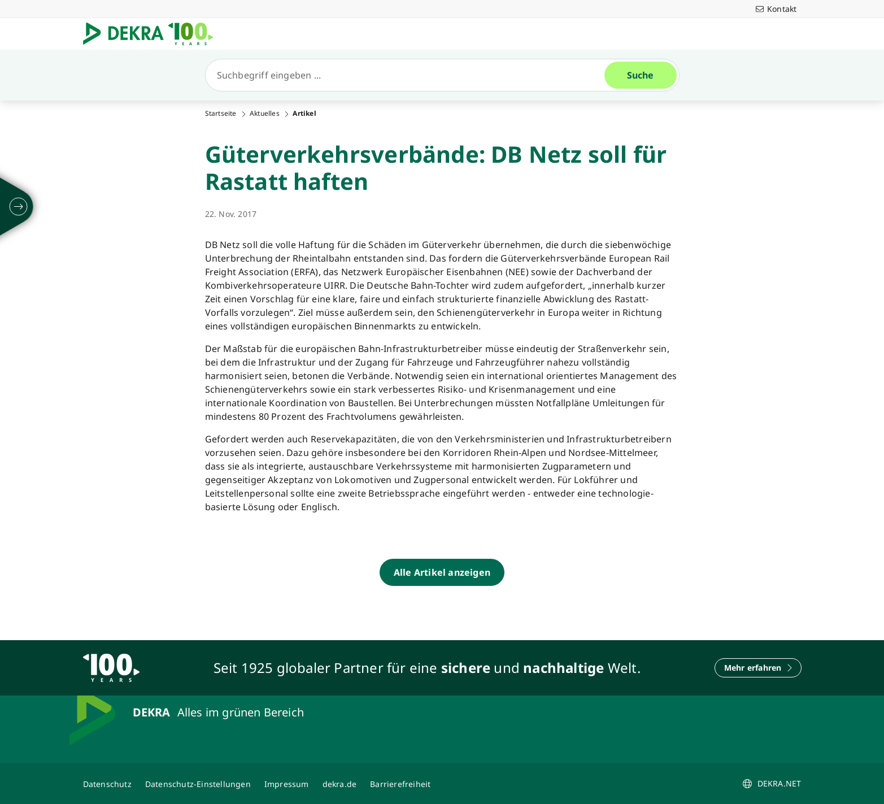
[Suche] (409, 75)
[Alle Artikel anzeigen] (442, 572)
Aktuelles (265, 113)
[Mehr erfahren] (758, 667)
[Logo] (152, 34)
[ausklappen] (19, 207)
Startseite (221, 113)
